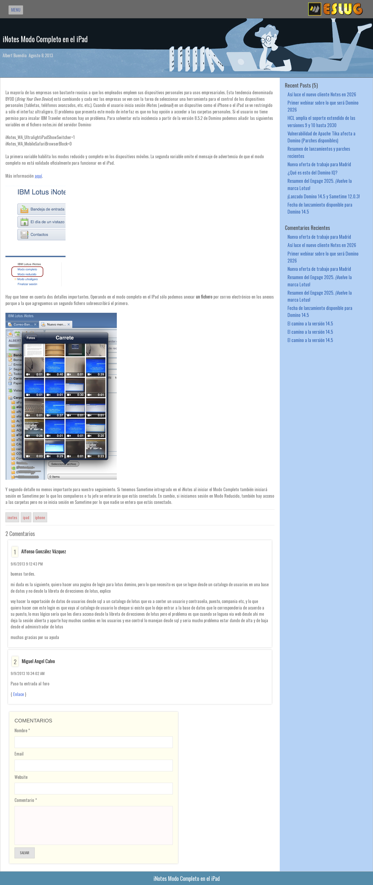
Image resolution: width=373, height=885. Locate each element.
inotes (12, 517)
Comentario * (26, 800)
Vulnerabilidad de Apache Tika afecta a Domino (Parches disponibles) (321, 137)
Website (21, 777)
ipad (26, 517)
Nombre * (22, 730)
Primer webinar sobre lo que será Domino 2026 (323, 106)
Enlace (18, 694)
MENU (15, 9)
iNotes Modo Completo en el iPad (45, 39)
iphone (40, 517)
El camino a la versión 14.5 (310, 323)
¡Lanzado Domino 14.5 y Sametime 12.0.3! (324, 196)
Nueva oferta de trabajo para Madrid (319, 164)
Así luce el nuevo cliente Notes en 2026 (322, 94)
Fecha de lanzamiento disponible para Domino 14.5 (320, 208)
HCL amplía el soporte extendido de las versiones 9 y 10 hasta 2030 (321, 121)
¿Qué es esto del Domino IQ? (313, 172)
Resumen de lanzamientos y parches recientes (319, 152)
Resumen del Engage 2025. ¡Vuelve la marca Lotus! (320, 184)
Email (19, 753)
